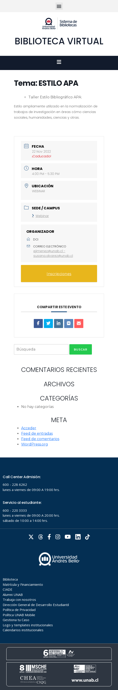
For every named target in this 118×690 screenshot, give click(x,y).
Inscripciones (59, 274)
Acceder (28, 428)
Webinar (40, 216)
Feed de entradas (37, 433)
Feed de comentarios (40, 439)
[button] (59, 6)
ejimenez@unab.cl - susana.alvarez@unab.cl (53, 253)
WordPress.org (34, 444)
